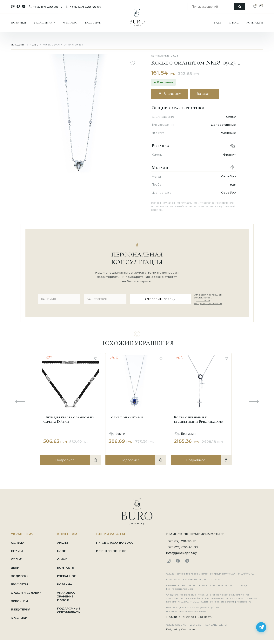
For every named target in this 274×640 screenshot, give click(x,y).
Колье (33, 45)
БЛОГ (62, 549)
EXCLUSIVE (93, 22)
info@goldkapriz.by (181, 551)
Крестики (19, 616)
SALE (217, 22)
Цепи (15, 566)
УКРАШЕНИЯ (44, 22)
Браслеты (19, 583)
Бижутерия (21, 608)
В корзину (170, 94)
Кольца (18, 541)
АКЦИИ (63, 541)
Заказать (206, 94)
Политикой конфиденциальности (206, 301)
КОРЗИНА (65, 583)
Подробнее (65, 458)
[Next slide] (254, 400)
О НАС (234, 22)
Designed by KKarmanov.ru (182, 627)
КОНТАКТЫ (254, 22)
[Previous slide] (20, 400)
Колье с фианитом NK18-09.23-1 (60, 45)
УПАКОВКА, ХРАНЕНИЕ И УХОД (67, 594)
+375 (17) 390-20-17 (46, 7)
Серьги (17, 549)
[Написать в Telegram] (261, 627)
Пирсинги (19, 599)
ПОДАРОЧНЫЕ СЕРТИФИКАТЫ (70, 608)
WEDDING (70, 22)
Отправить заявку (157, 298)
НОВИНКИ (18, 22)
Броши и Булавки (27, 591)
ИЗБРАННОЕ (67, 574)
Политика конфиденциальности (189, 615)
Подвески (20, 574)
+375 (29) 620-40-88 (83, 7)
